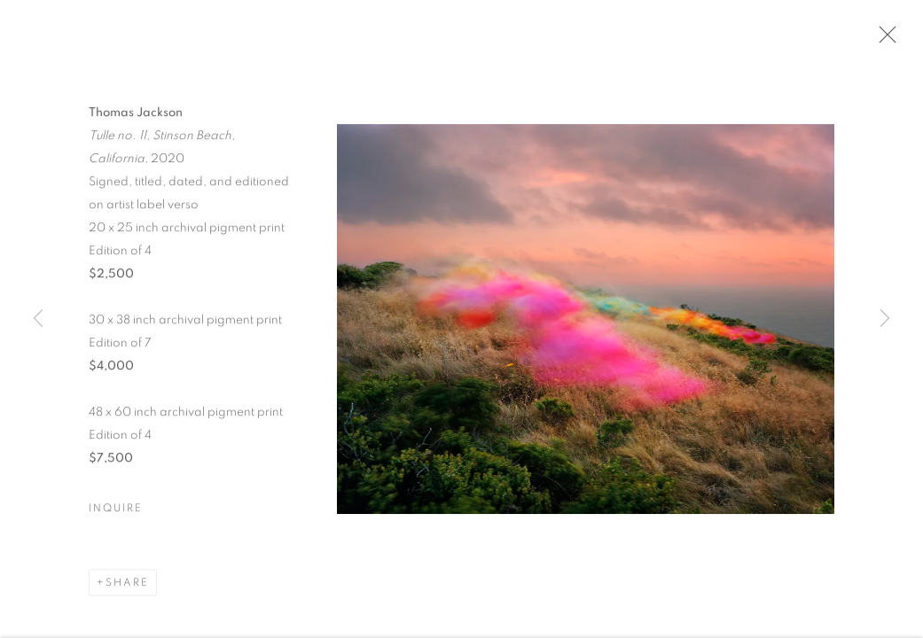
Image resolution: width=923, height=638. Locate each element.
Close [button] (883, 40)
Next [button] (885, 319)
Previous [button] (38, 319)
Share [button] (127, 585)
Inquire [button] (115, 510)
